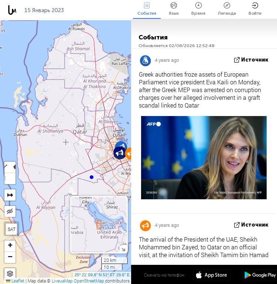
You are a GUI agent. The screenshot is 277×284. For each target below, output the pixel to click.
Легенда (227, 9)
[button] (91, 177)
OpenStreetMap (89, 281)
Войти (255, 9)
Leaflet (15, 281)
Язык (174, 9)
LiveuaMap (62, 281)
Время (198, 9)
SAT (12, 229)
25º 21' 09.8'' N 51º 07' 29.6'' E (102, 275)
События (146, 9)
